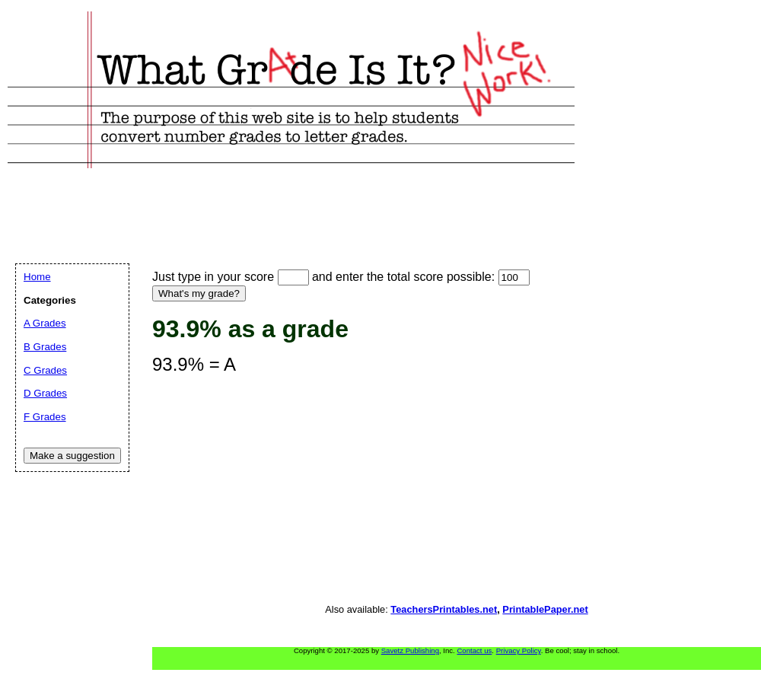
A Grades (45, 323)
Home (37, 276)
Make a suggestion (72, 455)
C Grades (45, 370)
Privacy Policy (518, 650)
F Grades (45, 416)
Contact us (474, 650)
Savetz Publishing (410, 650)
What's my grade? (199, 293)
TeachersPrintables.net (443, 609)
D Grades (45, 393)
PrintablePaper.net (544, 609)
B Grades (45, 346)
